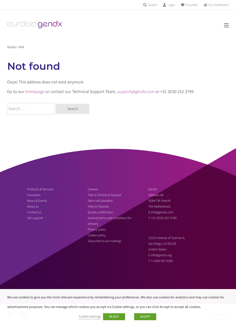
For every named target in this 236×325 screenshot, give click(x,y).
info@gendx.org (161, 255)
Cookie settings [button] (90, 316)
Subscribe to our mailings (104, 241)
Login (171, 5)
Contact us (34, 212)
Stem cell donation (100, 200)
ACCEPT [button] (145, 316)
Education (33, 195)
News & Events (37, 200)
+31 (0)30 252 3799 (164, 218)
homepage (35, 92)
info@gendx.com (162, 212)
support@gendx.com (136, 92)
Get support (35, 218)
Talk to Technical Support (104, 195)
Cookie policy (97, 235)
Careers (93, 189)
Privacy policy (97, 229)
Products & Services (40, 189)
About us (33, 206)
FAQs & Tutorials (98, 206)
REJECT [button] (114, 316)
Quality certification (100, 212)
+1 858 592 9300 (162, 261)
